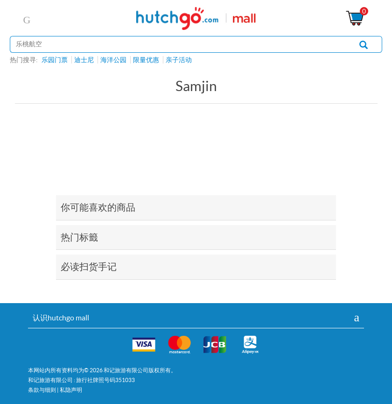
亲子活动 (179, 60)
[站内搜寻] (177, 44)
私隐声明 (71, 390)
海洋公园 (113, 60)
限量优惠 (146, 60)
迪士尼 (84, 60)
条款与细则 (42, 390)
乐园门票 (55, 60)
